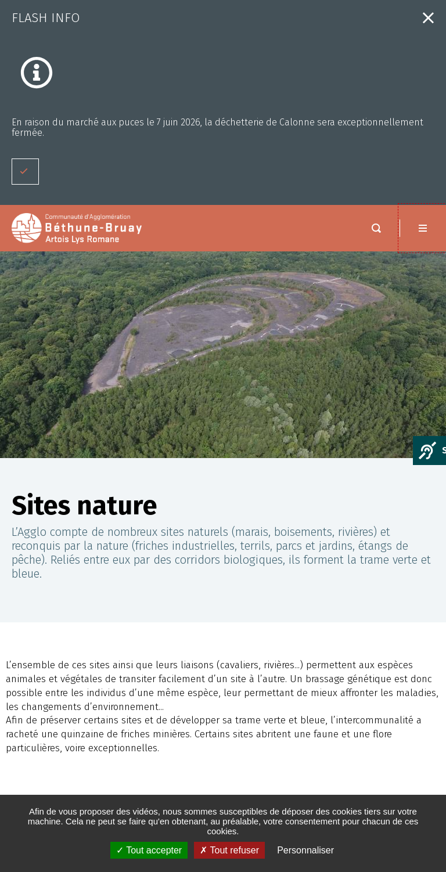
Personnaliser (305, 850)
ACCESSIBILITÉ (46, 774)
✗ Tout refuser (229, 850)
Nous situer (363, 650)
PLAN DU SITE (45, 787)
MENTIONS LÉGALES (56, 761)
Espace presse (49, 749)
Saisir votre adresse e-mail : (309, 788)
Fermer (428, 18)
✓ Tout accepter (149, 850)
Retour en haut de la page (423, 590)
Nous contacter (371, 628)
